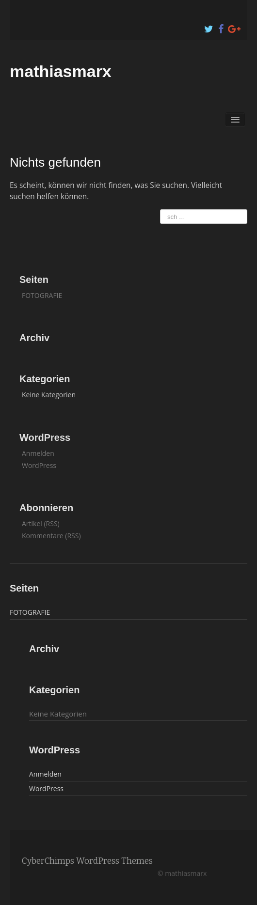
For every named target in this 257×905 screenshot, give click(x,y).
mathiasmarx (61, 71)
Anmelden (38, 453)
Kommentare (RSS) (51, 535)
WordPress (39, 465)
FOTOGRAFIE (42, 295)
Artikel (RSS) (41, 523)
